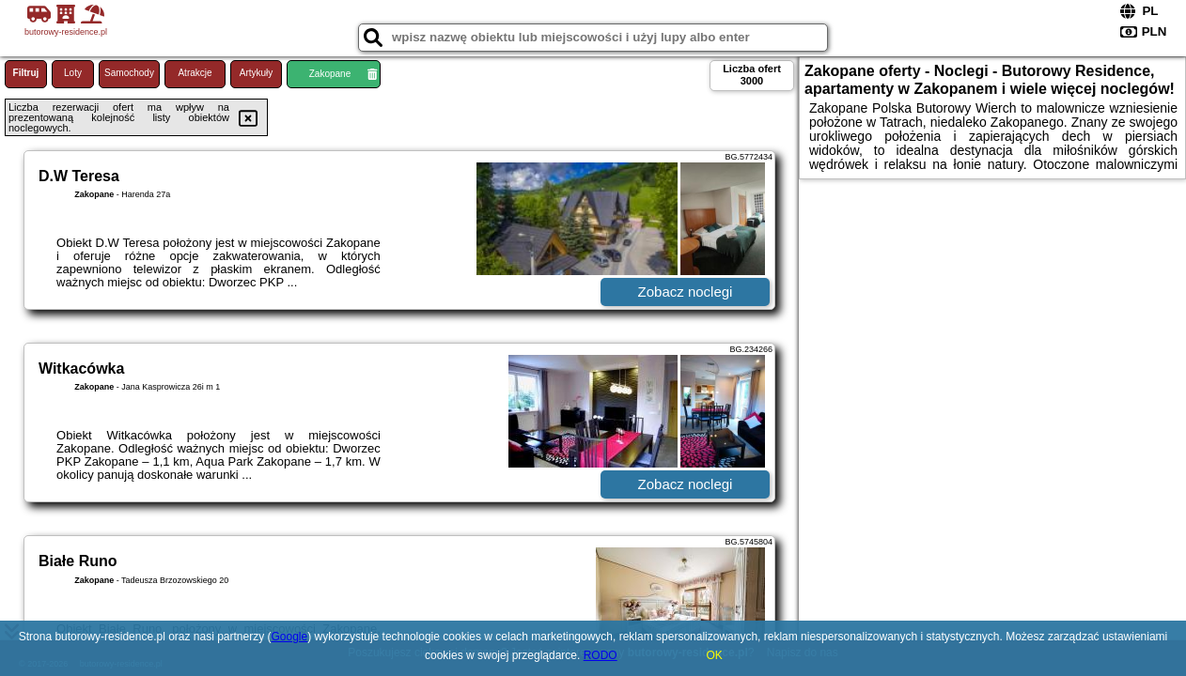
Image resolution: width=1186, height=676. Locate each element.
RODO (600, 655)
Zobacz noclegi (685, 292)
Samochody (129, 73)
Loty (73, 73)
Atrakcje (194, 73)
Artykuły (256, 73)
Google (290, 636)
